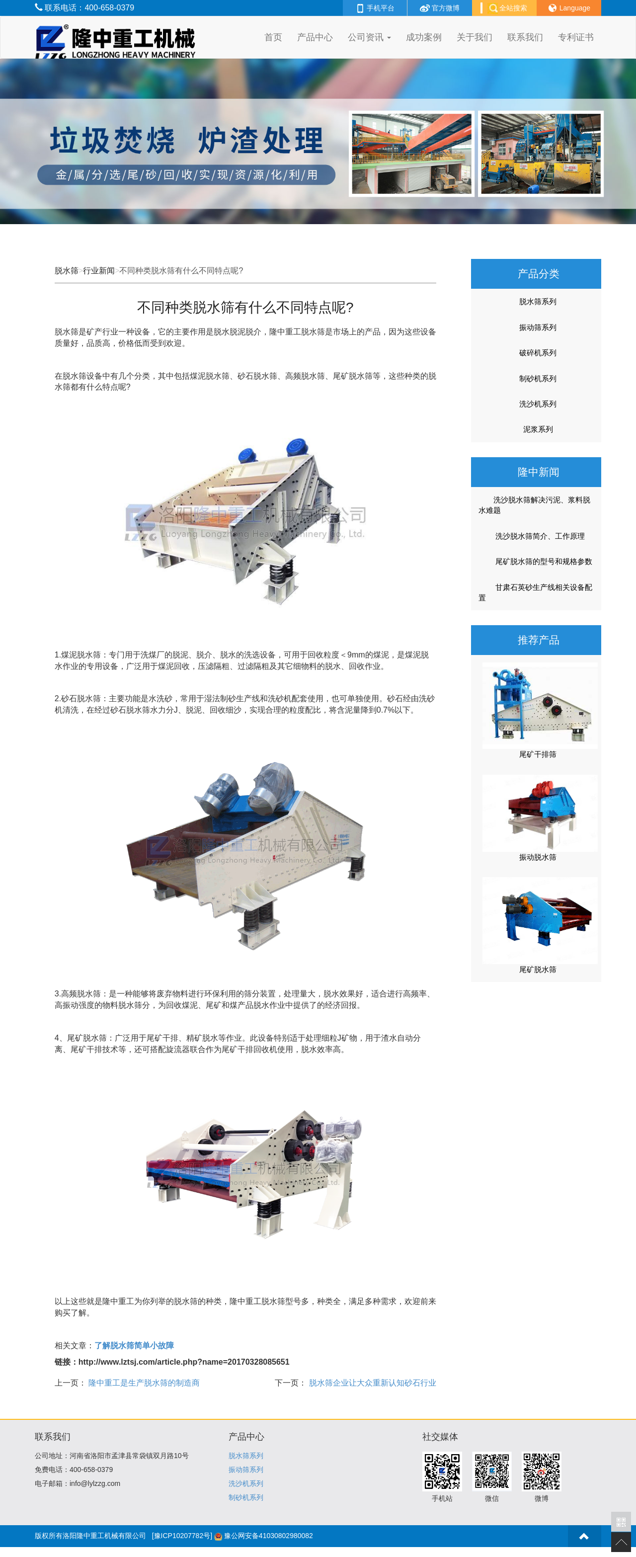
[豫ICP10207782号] (182, 1536)
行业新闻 (99, 270)
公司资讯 (369, 37)
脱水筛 (67, 270)
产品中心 (315, 37)
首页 (273, 37)
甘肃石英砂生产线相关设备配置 (535, 592)
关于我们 (474, 37)
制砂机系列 (537, 378)
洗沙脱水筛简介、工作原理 (533, 536)
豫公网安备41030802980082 (268, 1536)
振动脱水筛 (537, 857)
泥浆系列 (538, 429)
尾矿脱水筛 (537, 969)
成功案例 (424, 37)
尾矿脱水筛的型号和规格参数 (537, 561)
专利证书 (576, 37)
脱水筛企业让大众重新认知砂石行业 (371, 1383)
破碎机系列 (537, 352)
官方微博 (440, 8)
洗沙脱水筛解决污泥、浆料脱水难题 (534, 504)
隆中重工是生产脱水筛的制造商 (143, 1383)
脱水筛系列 (537, 301)
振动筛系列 (537, 327)
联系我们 (525, 37)
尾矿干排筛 (537, 754)
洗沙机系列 (537, 404)
